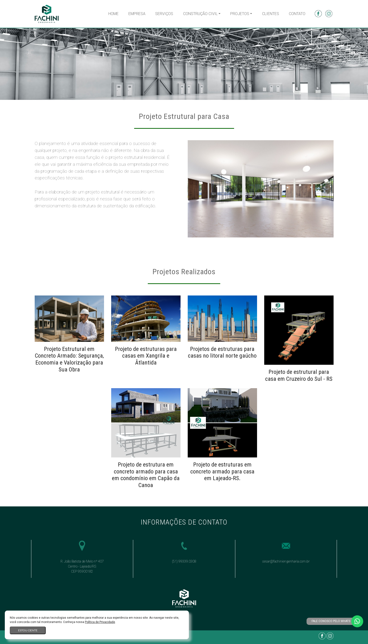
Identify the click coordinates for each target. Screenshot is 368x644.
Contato (297, 13)
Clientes (270, 13)
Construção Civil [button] (200, 13)
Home (113, 13)
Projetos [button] (239, 13)
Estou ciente (28, 630)
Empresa (136, 13)
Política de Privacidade (100, 622)
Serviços (164, 13)
